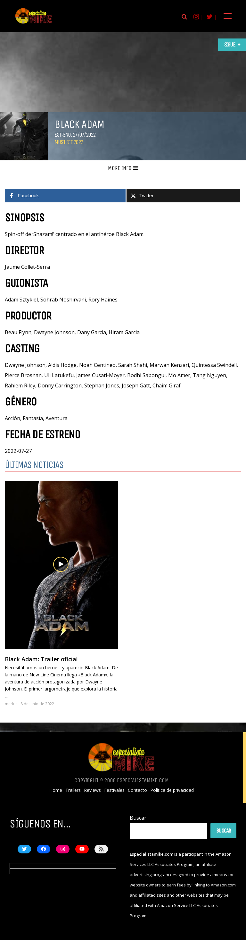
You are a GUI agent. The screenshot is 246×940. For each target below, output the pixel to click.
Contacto (137, 790)
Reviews (92, 790)
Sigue (229, 44)
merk (9, 704)
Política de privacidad (172, 790)
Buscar (138, 817)
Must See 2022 (68, 142)
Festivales (114, 790)
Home (55, 790)
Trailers (73, 790)
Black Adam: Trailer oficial (41, 659)
